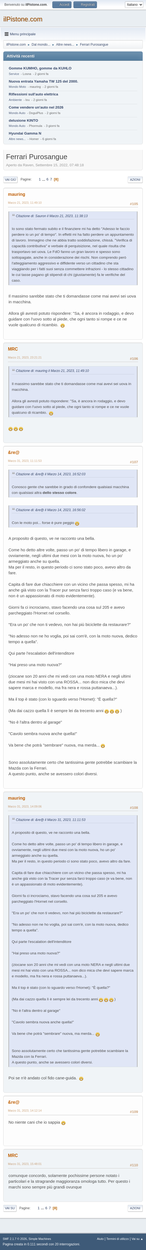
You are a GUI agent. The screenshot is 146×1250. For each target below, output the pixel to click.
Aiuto (100, 1238)
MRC (13, 349)
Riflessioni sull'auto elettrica (33, 94)
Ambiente (15, 99)
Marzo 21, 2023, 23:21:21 (25, 357)
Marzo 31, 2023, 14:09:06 (25, 806)
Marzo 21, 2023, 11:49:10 (25, 202)
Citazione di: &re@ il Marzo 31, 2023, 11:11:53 (50, 820)
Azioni (135, 179)
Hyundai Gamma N (25, 133)
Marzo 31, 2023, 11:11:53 (25, 460)
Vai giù (10, 179)
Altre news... (17, 139)
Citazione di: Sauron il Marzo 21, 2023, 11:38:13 (52, 216)
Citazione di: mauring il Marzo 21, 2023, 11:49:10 (52, 371)
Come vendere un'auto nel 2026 (36, 107)
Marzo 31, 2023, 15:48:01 (25, 1163)
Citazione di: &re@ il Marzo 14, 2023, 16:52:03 (50, 474)
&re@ (13, 452)
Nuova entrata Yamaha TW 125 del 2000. (43, 81)
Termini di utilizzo (117, 1238)
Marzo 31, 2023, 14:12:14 (25, 1110)
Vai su (10, 1208)
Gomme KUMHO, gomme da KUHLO (40, 68)
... (44, 179)
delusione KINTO (23, 120)
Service (14, 73)
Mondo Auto (17, 113)
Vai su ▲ (137, 1238)
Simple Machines (39, 1238)
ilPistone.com (22, 19)
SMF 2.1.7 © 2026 (15, 1238)
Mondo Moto (17, 86)
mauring (16, 194)
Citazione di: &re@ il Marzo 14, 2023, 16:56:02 (50, 510)
